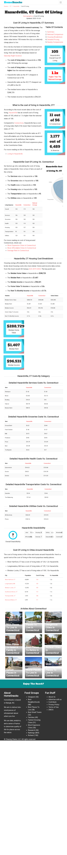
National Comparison (55, 34)
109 (37, 587)
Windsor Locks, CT (10, 587)
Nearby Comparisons (55, 42)
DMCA (50, 710)
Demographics (28, 16)
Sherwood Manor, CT (11, 600)
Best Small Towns (34, 712)
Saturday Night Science (13, 56)
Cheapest (31, 697)
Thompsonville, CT (10, 596)
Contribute (52, 702)
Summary (50, 32)
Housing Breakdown (54, 37)
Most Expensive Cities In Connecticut (21, 245)
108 (37, 596)
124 (37, 579)
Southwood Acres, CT (11, 592)
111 (37, 600)
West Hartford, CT (10, 579)
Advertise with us (55, 699)
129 (37, 583)
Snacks (13, 2)
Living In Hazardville (15, 154)
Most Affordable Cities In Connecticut (21, 248)
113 (37, 592)
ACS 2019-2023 (35, 269)
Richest (31, 735)
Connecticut (18, 123)
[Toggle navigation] (60, 2)
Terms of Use (53, 707)
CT (10, 6)
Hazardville (16, 6)
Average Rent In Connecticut (18, 250)
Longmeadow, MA (10, 583)
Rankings (31, 733)
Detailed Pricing (53, 40)
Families (31, 717)
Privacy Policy (53, 705)
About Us (51, 697)
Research (31, 730)
